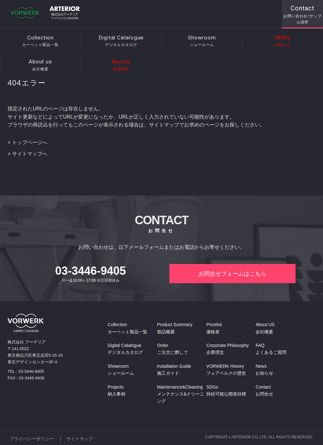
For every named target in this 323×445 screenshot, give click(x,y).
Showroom (202, 41)
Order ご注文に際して (172, 349)
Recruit (121, 65)
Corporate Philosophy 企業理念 (227, 349)
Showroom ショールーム (121, 370)
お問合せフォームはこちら (232, 274)
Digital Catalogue (121, 41)
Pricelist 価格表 (214, 329)
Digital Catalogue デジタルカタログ (125, 349)
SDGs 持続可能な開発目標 (226, 391)
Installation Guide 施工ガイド (174, 370)
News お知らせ (264, 370)
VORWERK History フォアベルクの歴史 (226, 370)
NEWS (282, 41)
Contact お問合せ (264, 391)
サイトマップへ (29, 153)
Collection (40, 41)
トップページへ (29, 142)
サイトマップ (80, 438)
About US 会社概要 (264, 329)
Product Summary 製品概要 (174, 329)
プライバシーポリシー (32, 438)
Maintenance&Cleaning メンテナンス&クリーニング (180, 394)
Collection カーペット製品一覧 (127, 329)
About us (40, 65)
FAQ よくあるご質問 (270, 349)
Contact (302, 14)
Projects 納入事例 (116, 391)
